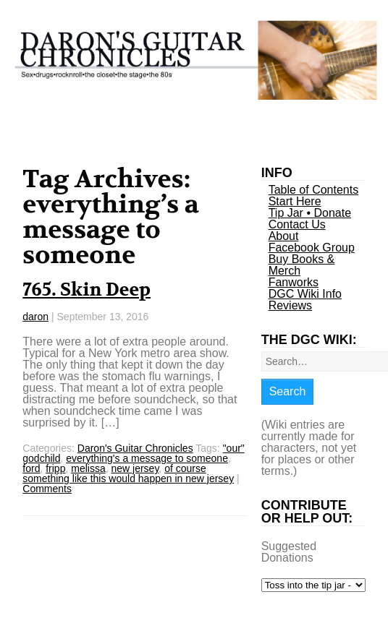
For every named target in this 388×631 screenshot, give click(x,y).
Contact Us (297, 224)
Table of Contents (314, 190)
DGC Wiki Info (305, 294)
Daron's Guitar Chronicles (135, 448)
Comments (47, 488)
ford (31, 468)
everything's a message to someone (147, 458)
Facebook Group (312, 247)
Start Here (295, 201)
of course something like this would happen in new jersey (128, 473)
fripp (55, 468)
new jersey (135, 468)
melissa (88, 468)
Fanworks (294, 282)
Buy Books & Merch (302, 265)
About (284, 236)
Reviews (290, 305)
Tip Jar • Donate (310, 213)
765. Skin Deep (86, 289)
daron (35, 316)
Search (287, 391)
